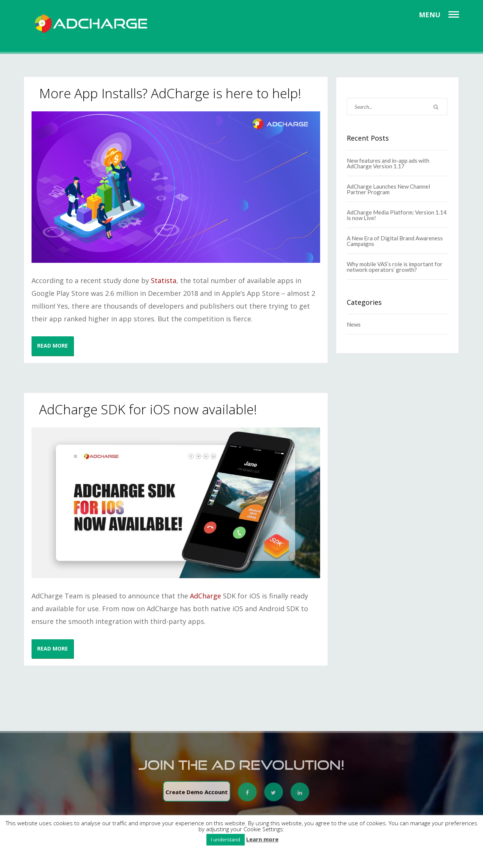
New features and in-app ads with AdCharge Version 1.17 (388, 163)
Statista (163, 280)
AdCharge (205, 595)
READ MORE (52, 345)
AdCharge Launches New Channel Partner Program (388, 189)
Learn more (262, 839)
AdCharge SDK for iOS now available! (148, 409)
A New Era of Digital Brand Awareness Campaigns (395, 241)
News (354, 324)
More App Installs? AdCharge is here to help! (170, 93)
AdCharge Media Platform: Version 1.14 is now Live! (397, 215)
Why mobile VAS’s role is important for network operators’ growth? (394, 267)
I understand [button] (225, 839)
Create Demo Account (197, 794)
